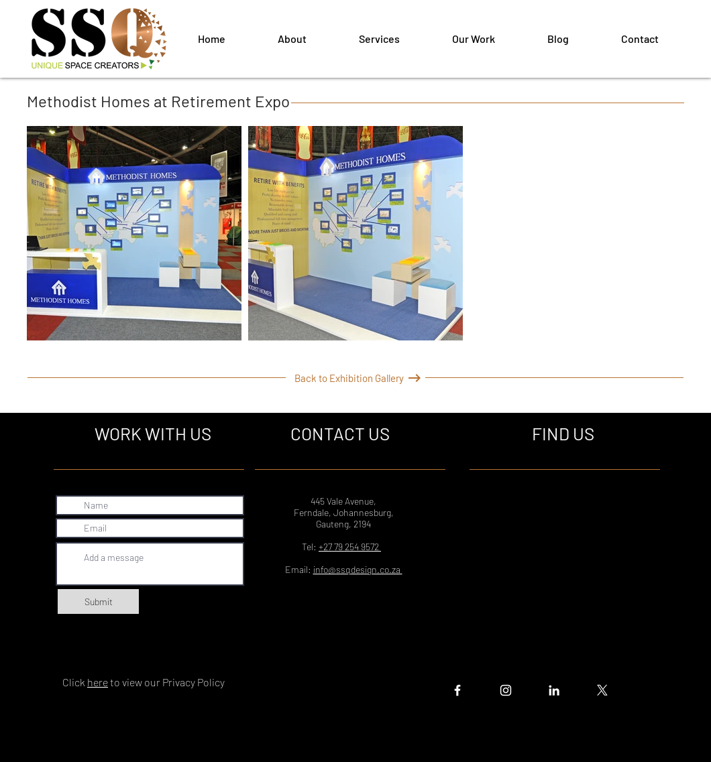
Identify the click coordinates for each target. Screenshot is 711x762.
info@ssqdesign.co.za (357, 569)
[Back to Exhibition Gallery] (349, 378)
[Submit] (98, 601)
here (97, 682)
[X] (602, 690)
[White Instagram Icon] (505, 690)
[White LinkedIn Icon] (554, 690)
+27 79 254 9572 (350, 546)
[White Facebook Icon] (457, 690)
